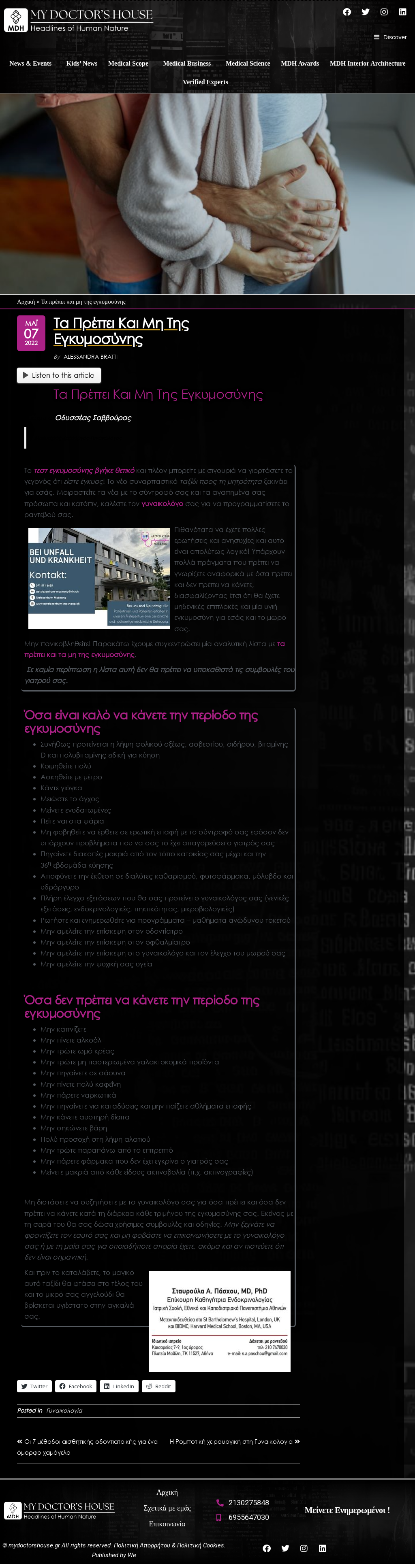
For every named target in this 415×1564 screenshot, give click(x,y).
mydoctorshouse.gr (35, 1545)
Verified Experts (205, 82)
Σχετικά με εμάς (166, 1508)
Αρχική (26, 301)
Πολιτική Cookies (200, 1545)
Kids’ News (82, 63)
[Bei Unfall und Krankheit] (99, 578)
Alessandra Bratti (91, 356)
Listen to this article (58, 375)
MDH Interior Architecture (368, 63)
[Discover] (390, 37)
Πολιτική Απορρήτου (142, 1545)
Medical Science (248, 63)
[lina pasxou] (220, 1321)
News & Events (30, 63)
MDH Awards (300, 63)
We (132, 1555)
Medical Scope (128, 63)
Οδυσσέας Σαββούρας (93, 417)
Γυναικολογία (64, 1410)
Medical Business (187, 63)
